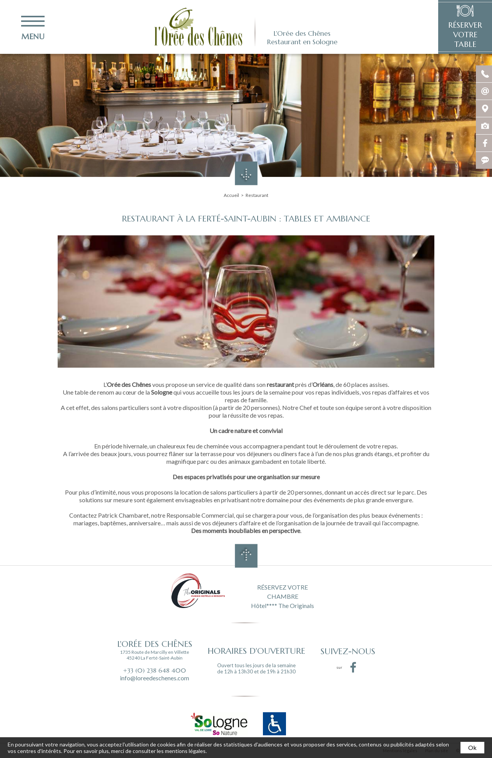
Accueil (231, 195)
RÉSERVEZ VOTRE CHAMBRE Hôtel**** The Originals (282, 595)
